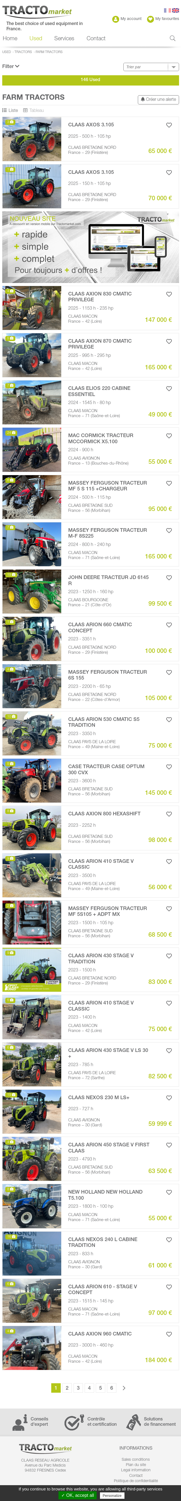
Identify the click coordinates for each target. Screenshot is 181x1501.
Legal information (136, 1470)
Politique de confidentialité (136, 1481)
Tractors (23, 52)
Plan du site (136, 1465)
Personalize (112, 1496)
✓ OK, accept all (77, 1495)
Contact (96, 39)
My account (126, 19)
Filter (10, 66)
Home (10, 39)
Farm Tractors (49, 52)
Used (36, 39)
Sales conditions (136, 1460)
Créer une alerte (158, 99)
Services (64, 39)
